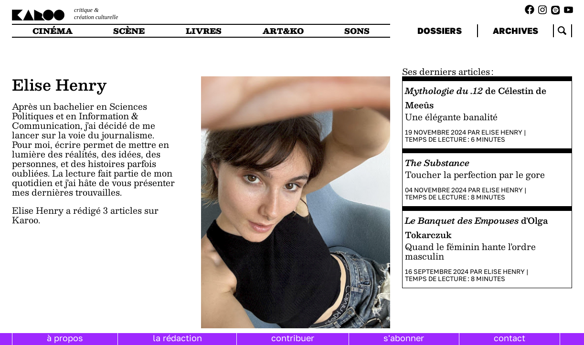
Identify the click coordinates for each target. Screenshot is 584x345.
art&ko (283, 31)
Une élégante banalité (451, 116)
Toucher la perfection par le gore (475, 174)
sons (357, 31)
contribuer (292, 338)
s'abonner (403, 338)
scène (129, 31)
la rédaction (177, 338)
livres (204, 31)
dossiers (439, 30)
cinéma (52, 31)
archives (515, 30)
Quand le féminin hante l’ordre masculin (470, 251)
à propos (65, 338)
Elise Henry (501, 132)
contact (509, 338)
